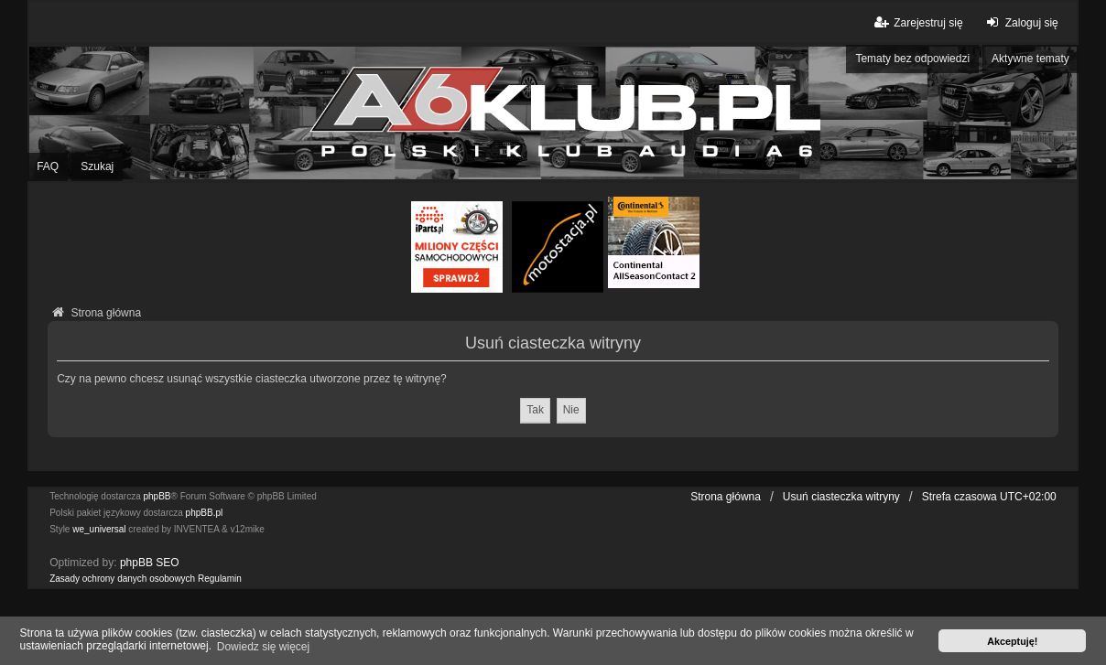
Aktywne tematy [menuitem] (1030, 58)
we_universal (98, 529)
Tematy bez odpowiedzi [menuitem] (912, 58)
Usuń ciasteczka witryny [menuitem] (841, 496)
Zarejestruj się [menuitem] (917, 22)
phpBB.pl (204, 513)
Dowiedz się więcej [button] (263, 646)
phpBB (157, 496)
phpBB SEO (149, 562)
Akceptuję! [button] (1012, 641)
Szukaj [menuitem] (97, 166)
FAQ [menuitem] (48, 166)
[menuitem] (122, 579)
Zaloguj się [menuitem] (1020, 22)
